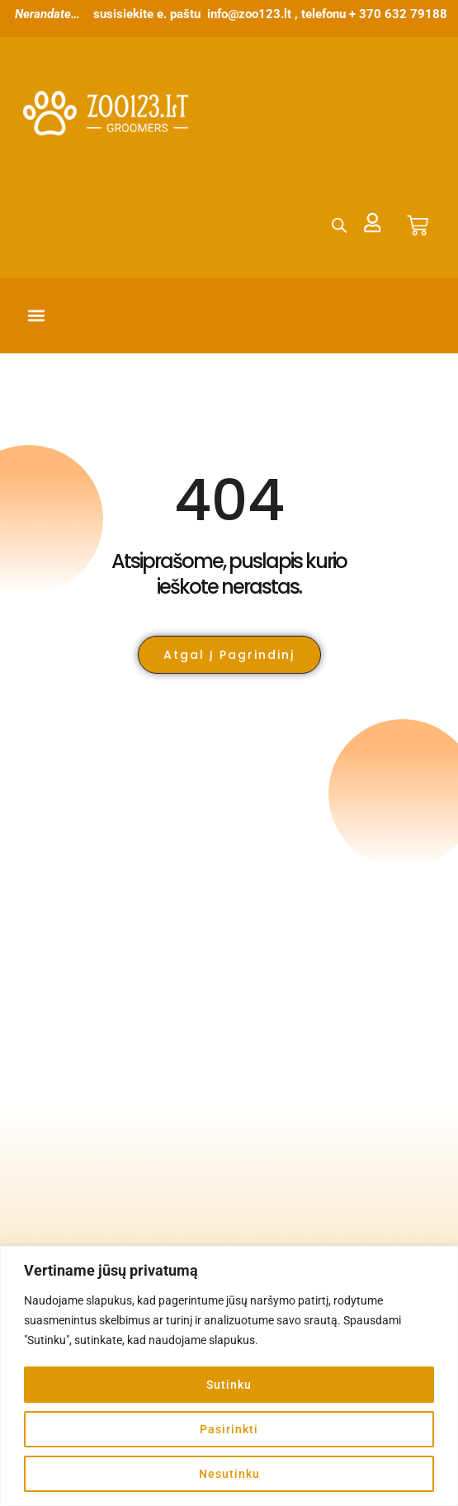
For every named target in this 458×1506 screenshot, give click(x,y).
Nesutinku (229, 1473)
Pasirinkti (229, 1429)
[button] (36, 315)
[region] (229, 1376)
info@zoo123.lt (249, 14)
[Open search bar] (338, 225)
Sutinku (229, 1384)
